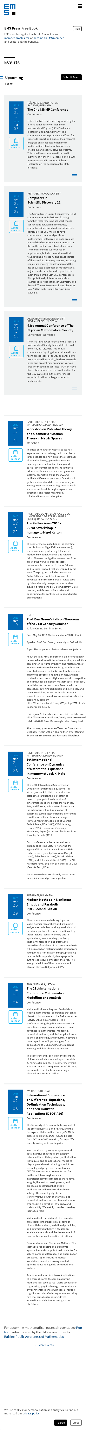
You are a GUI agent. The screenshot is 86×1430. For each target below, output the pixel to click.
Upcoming (14, 77)
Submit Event (71, 77)
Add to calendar (16, 143)
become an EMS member (48, 38)
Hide (77, 28)
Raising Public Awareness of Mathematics (34, 1336)
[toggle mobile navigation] (80, 6)
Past (9, 83)
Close (76, 1422)
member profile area (16, 38)
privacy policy (31, 1413)
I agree (61, 1422)
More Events (43, 1344)
